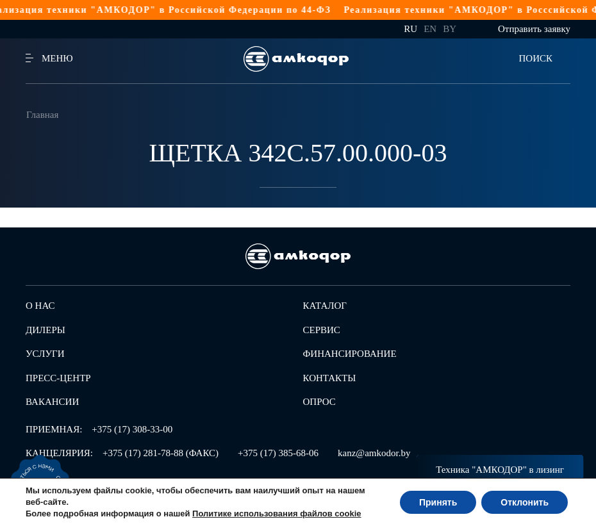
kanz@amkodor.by (374, 453)
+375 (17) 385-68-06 (278, 453)
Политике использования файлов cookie (276, 513)
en (430, 29)
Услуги (45, 354)
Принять (438, 502)
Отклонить (525, 502)
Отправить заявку (534, 29)
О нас (40, 305)
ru (410, 29)
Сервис (321, 330)
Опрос (319, 402)
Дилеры (45, 330)
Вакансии (52, 402)
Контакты (329, 378)
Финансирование (350, 354)
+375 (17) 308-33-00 (132, 429)
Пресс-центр (58, 378)
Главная (42, 115)
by (449, 29)
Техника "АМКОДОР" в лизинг (500, 469)
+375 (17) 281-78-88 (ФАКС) (161, 453)
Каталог (325, 305)
